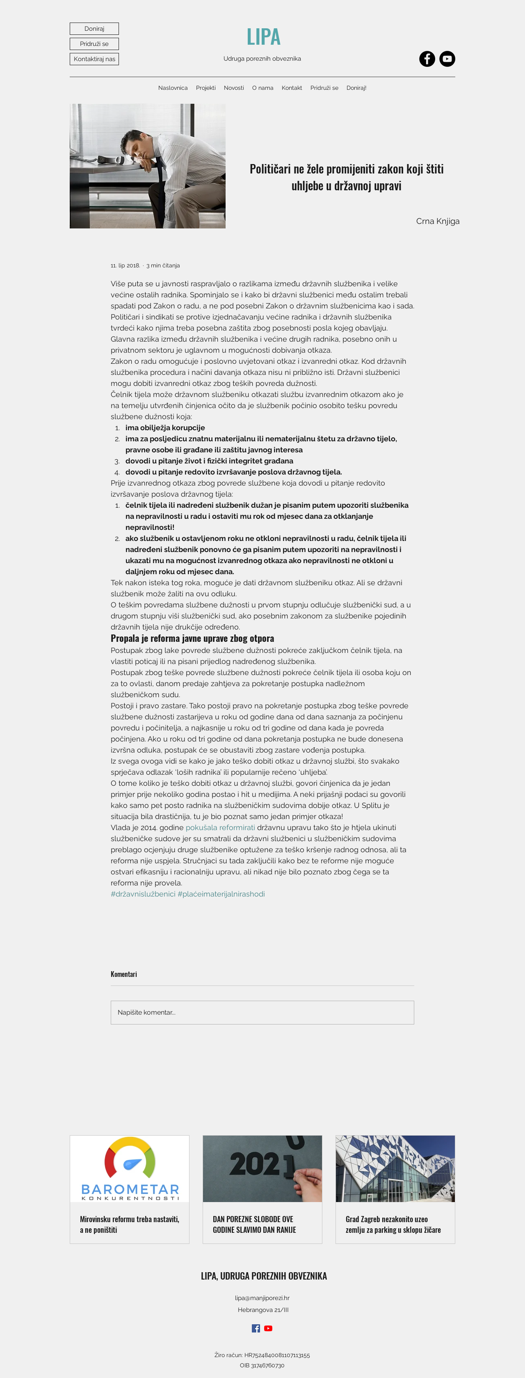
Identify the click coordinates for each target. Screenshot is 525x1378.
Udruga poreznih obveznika (262, 58)
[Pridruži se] (94, 44)
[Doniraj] (94, 29)
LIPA (264, 35)
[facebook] (256, 1328)
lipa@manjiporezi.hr (262, 1298)
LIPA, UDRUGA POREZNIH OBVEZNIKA (264, 1275)
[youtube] (268, 1328)
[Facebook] (427, 59)
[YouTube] (447, 59)
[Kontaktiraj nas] (94, 59)
